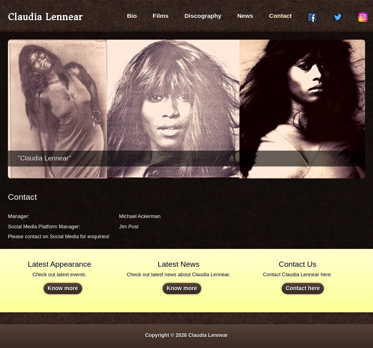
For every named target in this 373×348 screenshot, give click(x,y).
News (245, 15)
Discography (203, 15)
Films (161, 15)
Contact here (303, 288)
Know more (63, 288)
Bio (132, 15)
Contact (280, 15)
